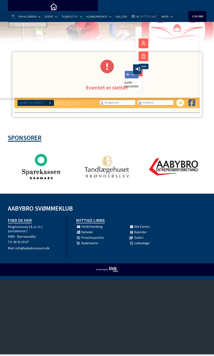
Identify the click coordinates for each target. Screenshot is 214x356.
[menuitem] (14, 6)
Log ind (197, 6)
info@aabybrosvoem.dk (32, 250)
